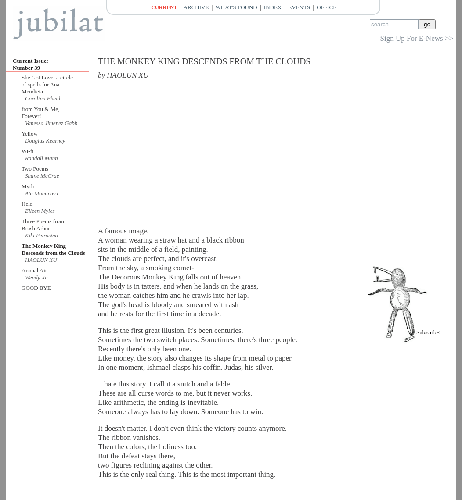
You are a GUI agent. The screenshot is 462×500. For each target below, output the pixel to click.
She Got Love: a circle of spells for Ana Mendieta (47, 84)
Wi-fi (28, 151)
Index (273, 7)
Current (164, 7)
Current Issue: (30, 60)
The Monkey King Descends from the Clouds (53, 249)
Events (299, 7)
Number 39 (26, 67)
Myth (28, 186)
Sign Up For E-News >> (416, 38)
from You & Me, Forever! (40, 112)
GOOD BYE (36, 288)
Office (326, 7)
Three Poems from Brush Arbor (43, 225)
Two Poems (35, 168)
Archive (196, 7)
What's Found (236, 7)
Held (27, 203)
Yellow (30, 133)
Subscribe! (428, 332)
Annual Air (34, 270)
